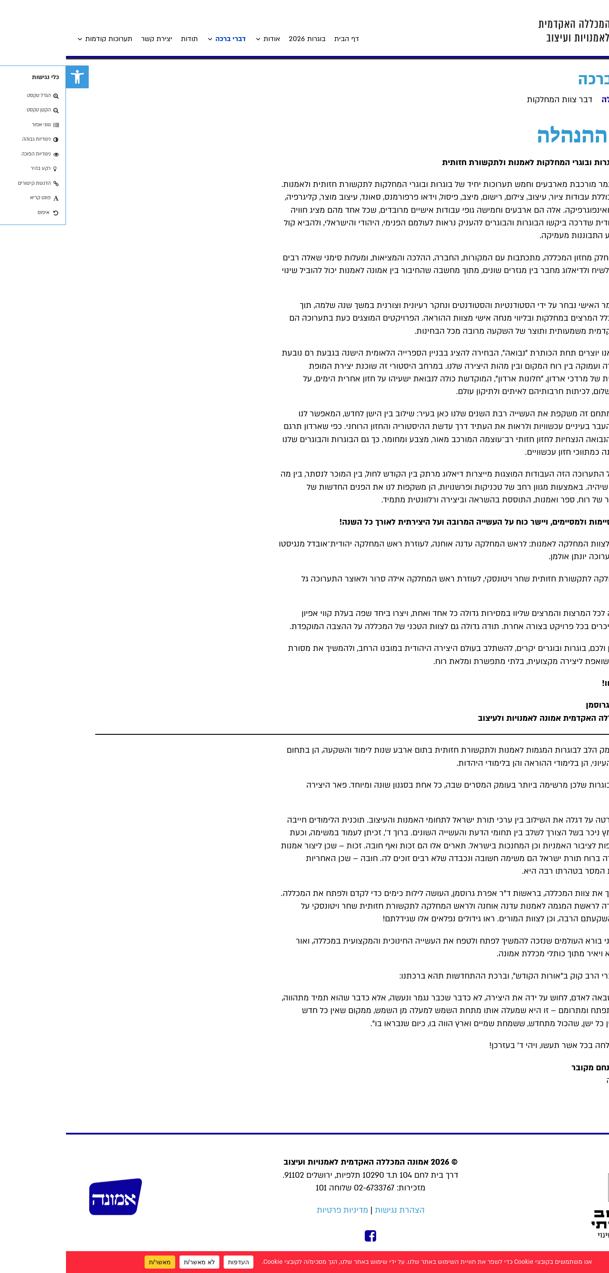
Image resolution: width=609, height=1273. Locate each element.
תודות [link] (123, 39)
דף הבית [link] (280, 39)
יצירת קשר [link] (90, 39)
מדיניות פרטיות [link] (276, 1210)
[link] (11, 77)
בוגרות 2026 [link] (241, 39)
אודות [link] (205, 39)
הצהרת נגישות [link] (334, 1210)
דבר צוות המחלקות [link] (493, 99)
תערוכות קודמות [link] (42, 39)
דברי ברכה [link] (164, 39)
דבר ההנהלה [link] (558, 99)
